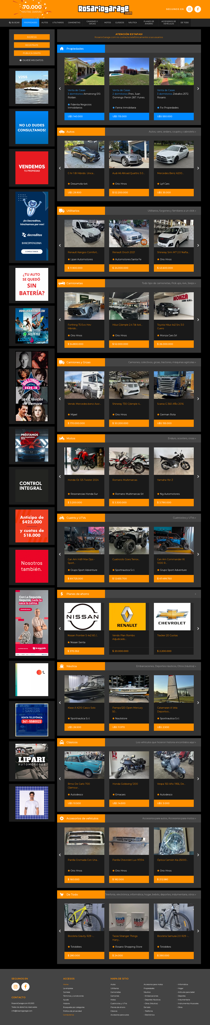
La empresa (68, 988)
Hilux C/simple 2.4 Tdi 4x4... (127, 324)
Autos (113, 984)
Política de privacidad (72, 1011)
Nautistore (119, 718)
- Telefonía (148, 1011)
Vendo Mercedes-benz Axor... (84, 403)
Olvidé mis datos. (32, 60)
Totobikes (75, 946)
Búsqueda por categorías (73, 1007)
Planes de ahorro (118, 1007)
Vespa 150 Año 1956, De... (171, 783)
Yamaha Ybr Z (165, 479)
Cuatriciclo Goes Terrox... (126, 559)
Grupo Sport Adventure (82, 570)
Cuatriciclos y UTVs (119, 1003)
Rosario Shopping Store (127, 946)
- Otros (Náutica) (151, 1003)
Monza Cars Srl (167, 335)
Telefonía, (110, 894)
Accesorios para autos (120, 1015)
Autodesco (75, 794)
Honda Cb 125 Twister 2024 (83, 479)
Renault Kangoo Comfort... (83, 252)
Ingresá (32, 37)
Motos (113, 1000)
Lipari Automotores (80, 259)
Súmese (66, 992)
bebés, (156, 894)
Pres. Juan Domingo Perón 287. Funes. (129, 94)
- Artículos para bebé (186, 992)
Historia (66, 1003)
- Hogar (180, 988)
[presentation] (60, 89)
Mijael (72, 414)
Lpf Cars (163, 183)
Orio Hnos (119, 183)
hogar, (148, 894)
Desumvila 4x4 (77, 183)
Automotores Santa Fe (126, 259)
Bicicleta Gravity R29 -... (81, 936)
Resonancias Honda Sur (83, 493)
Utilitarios (115, 988)
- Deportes (181, 996)
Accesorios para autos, (155, 818)
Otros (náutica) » (186, 666)
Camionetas (116, 992)
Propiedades (149, 988)
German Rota (166, 414)
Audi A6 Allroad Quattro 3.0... (128, 173)
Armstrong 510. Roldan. (84, 94)
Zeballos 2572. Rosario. (173, 94)
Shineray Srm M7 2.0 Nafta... (173, 252)
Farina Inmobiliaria (124, 107)
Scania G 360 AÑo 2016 (170, 403)
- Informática (182, 984)
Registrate (31, 45)
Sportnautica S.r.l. (123, 570)
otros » (192, 894)
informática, (137, 894)
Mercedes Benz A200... (170, 173)
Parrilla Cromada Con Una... (83, 859)
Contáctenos (68, 1015)
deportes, (166, 894)
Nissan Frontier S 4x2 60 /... (83, 635)
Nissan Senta (76, 642)
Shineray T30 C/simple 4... (126, 403)
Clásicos (114, 1011)
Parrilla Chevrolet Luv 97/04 (128, 859)
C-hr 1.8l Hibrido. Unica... (81, 173)
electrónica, (123, 894)
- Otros (179, 1007)
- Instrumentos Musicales (188, 1003)
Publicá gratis (32, 53)
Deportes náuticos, (166, 666)
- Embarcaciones (151, 996)
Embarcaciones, (145, 666)
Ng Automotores (168, 493)
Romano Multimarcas (124, 479)
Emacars (119, 794)
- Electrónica (149, 1015)
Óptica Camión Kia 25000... (172, 859)
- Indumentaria (183, 1000)
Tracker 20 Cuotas (167, 635)
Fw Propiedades (167, 107)
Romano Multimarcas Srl (127, 493)
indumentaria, (180, 894)
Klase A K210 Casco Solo (81, 707)
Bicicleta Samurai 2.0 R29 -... (173, 936)
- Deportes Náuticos (152, 1000)
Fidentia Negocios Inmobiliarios (79, 106)
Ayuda (66, 1000)
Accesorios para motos (181, 818)
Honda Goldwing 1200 (125, 783)
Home (65, 984)
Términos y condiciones (73, 996)
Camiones (115, 996)
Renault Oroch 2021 (123, 252)
